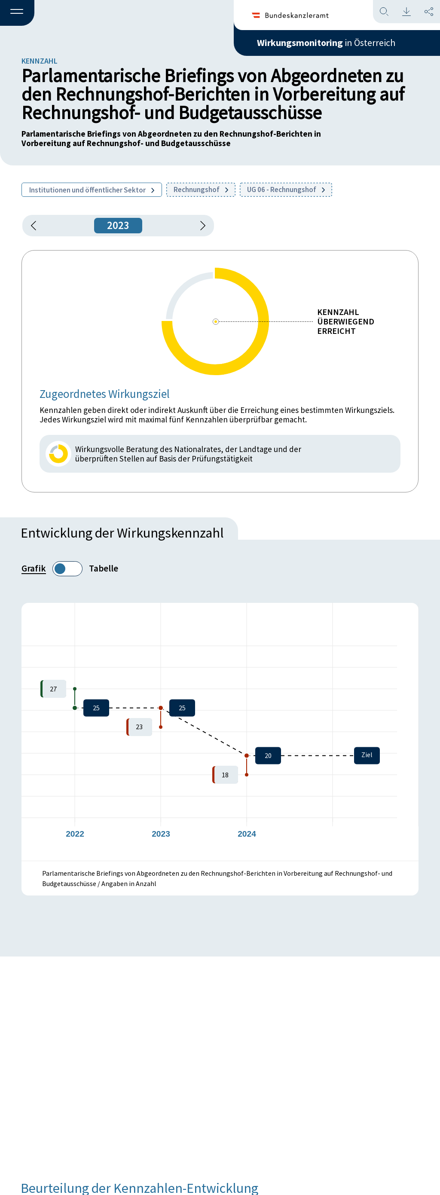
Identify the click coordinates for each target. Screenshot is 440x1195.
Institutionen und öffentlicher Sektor (91, 190)
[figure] (220, 732)
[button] (17, 13)
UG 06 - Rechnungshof (286, 189)
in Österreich (326, 43)
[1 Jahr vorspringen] (200, 225)
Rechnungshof (201, 189)
